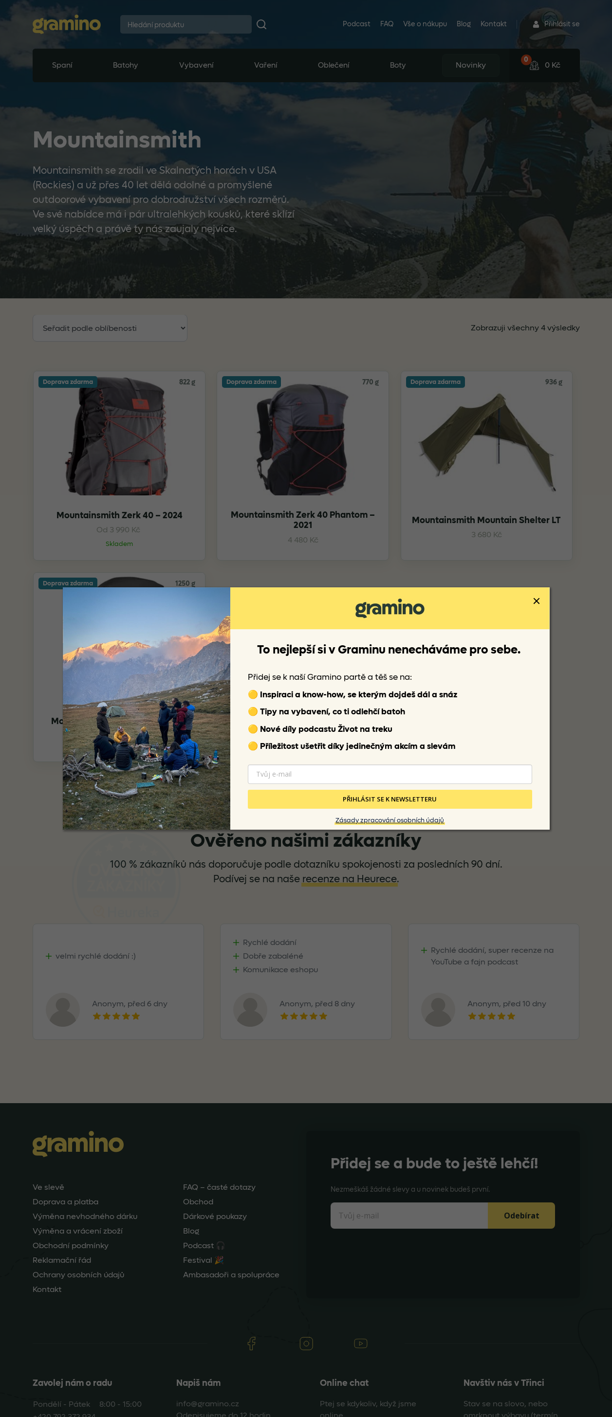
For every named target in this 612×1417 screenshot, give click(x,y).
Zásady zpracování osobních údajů (389, 820)
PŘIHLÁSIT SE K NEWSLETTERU (390, 799)
